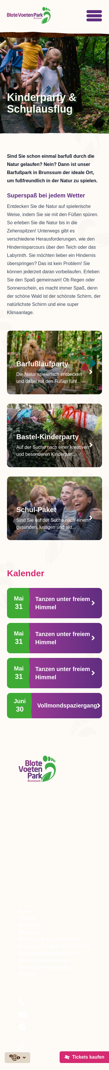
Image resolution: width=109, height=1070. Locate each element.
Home (25, 911)
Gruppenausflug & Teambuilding (54, 946)
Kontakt (27, 974)
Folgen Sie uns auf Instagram (46, 1052)
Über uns (29, 932)
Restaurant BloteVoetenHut (49, 953)
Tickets (27, 918)
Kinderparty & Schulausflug (49, 939)
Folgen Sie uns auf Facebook (46, 1031)
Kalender (28, 925)
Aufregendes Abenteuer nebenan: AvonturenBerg (46, 964)
